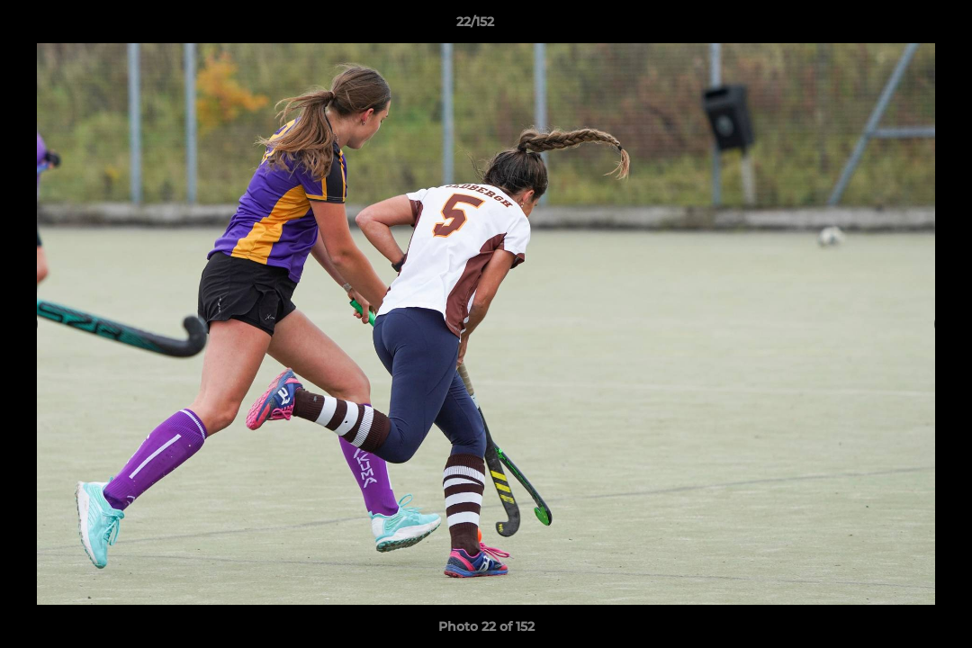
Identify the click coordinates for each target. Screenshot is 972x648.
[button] (896, 26)
